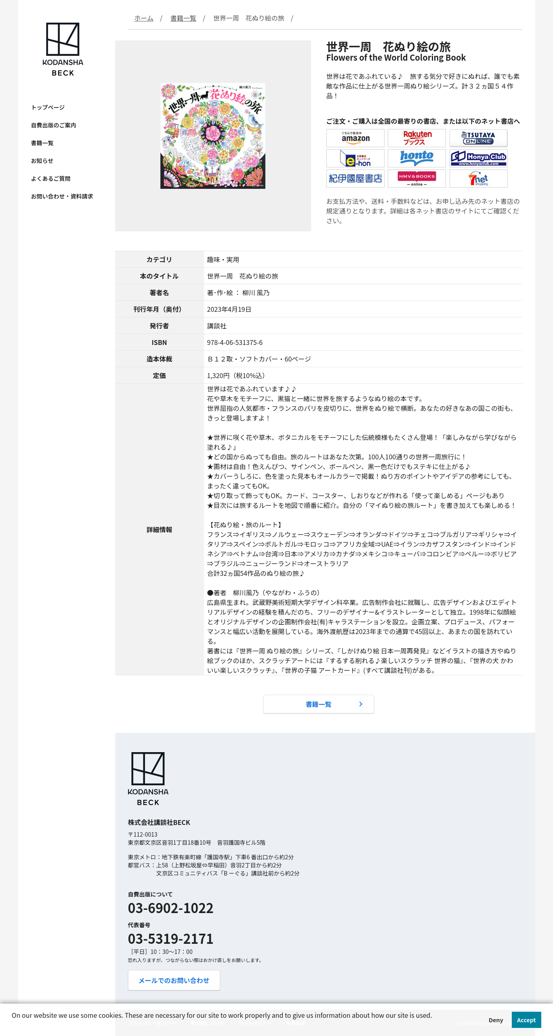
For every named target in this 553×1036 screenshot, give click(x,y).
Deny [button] (496, 1019)
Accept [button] (526, 1019)
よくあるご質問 (51, 178)
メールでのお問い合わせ (174, 980)
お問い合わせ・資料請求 (62, 196)
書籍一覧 (42, 143)
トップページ (48, 107)
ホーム (144, 18)
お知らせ (42, 160)
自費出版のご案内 (53, 125)
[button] (13, 1026)
